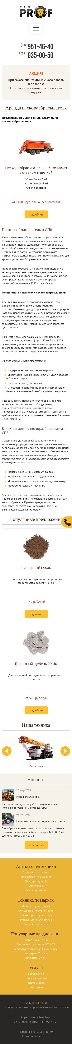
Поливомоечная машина (36, 877)
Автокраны (36, 886)
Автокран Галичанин (36, 924)
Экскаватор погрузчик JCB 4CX (36, 944)
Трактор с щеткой (36, 881)
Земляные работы (36, 978)
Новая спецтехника (28, 796)
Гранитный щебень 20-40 (36, 663)
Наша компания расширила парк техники (41, 821)
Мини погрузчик (36, 890)
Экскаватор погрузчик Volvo (36, 915)
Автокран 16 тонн (36, 957)
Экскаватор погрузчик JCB (36, 919)
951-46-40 (36, 47)
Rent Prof (41, 1002)
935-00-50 (36, 55)
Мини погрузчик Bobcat (36, 906)
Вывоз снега (36, 987)
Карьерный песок (36, 567)
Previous (7, 751)
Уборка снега (36, 973)
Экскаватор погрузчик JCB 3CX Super (36, 949)
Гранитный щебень (36, 940)
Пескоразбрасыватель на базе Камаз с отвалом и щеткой (36, 170)
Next (65, 751)
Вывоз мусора (36, 982)
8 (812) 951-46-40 (42, 1031)
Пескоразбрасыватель (36, 872)
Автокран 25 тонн (36, 953)
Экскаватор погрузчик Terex (36, 910)
